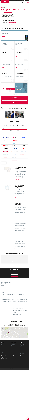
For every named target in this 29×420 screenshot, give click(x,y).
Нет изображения (13, 381)
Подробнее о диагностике (17, 284)
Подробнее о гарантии (17, 250)
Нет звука (12, 382)
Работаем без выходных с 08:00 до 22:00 (19, 0)
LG (1, 381)
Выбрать (14, 102)
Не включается (13, 380)
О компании (21, 382)
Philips (2, 382)
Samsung (2, 380)
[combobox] (14, 100)
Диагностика (22, 389)
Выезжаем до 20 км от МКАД (14, 393)
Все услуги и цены (14, 94)
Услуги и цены (22, 380)
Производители (22, 381)
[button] (10, 130)
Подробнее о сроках (16, 215)
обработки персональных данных (10, 89)
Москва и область (26, 0)
